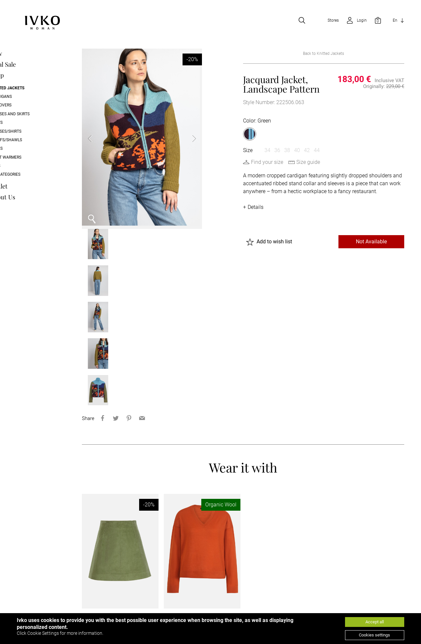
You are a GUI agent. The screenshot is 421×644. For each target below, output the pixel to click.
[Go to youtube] (379, 612)
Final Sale (29, 65)
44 (317, 150)
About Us (28, 197)
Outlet (25, 187)
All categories (31, 175)
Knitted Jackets (33, 88)
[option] (141, 137)
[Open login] (354, 21)
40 (297, 150)
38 (287, 150)
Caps (21, 166)
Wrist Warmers (32, 157)
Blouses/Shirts (32, 131)
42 (307, 150)
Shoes (22, 149)
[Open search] (302, 21)
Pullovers (27, 105)
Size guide (308, 162)
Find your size (267, 162)
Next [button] (187, 137)
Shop (23, 76)
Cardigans (27, 97)
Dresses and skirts (36, 114)
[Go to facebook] (363, 612)
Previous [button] (95, 137)
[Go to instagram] (396, 612)
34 (267, 150)
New (22, 54)
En (395, 21)
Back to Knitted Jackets (323, 54)
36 (277, 150)
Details (255, 207)
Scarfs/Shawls (32, 140)
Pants (22, 123)
